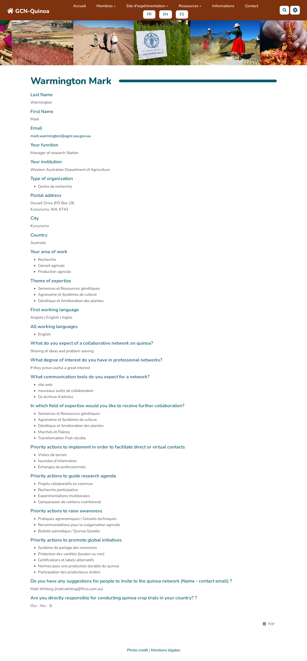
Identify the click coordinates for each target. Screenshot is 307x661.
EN (165, 14)
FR (149, 14)
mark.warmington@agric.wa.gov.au (60, 136)
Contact (251, 6)
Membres (106, 6)
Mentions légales (165, 650)
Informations (223, 6)
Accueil (79, 6)
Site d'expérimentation (147, 6)
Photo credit (137, 650)
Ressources (190, 6)
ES (182, 14)
